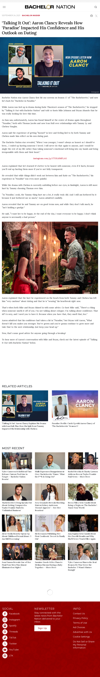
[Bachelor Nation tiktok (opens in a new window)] (17, 637)
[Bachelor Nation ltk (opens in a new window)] (17, 655)
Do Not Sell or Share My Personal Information (83, 644)
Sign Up (42, 628)
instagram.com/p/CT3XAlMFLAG (50, 158)
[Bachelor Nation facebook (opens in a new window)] (17, 613)
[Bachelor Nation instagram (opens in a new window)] (17, 619)
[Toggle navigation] (4, 7)
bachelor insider (31, 15)
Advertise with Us (82, 632)
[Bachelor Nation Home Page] (50, 7)
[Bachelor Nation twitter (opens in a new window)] (17, 643)
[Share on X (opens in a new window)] (96, 15)
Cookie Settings (81, 636)
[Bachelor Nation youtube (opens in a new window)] (17, 649)
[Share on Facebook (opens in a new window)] (91, 15)
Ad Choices (79, 627)
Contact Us (79, 613)
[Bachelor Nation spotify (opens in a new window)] (17, 625)
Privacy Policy (80, 618)
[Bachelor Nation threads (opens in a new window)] (17, 631)
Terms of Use (80, 623)
